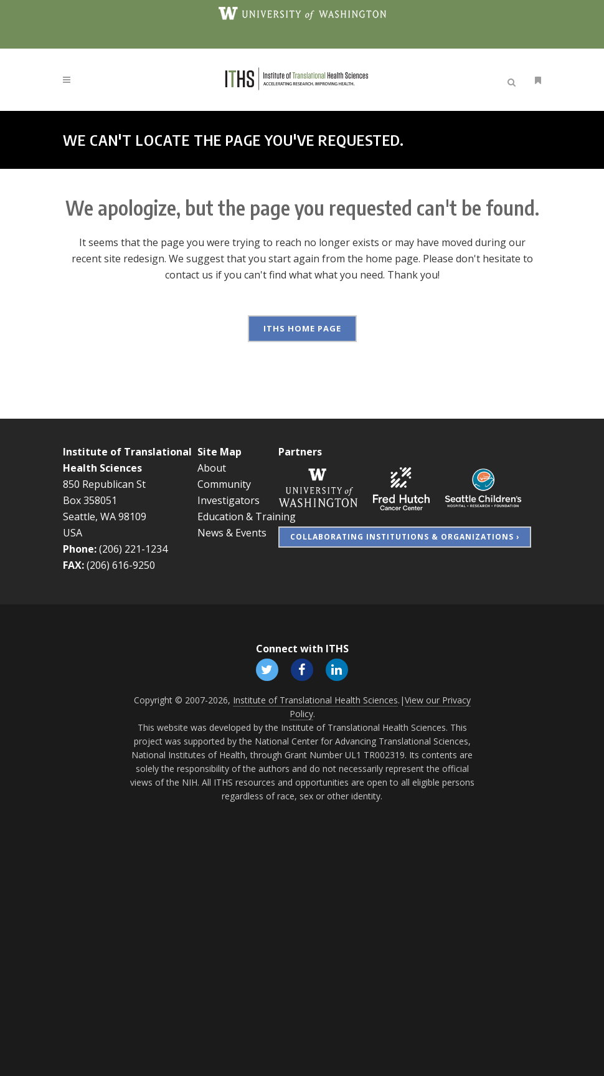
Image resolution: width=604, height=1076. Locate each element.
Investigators (228, 498)
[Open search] (513, 80)
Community (224, 482)
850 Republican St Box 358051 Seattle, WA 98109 (104, 498)
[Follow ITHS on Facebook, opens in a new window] (302, 667)
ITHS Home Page (302, 328)
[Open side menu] (535, 80)
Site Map (219, 450)
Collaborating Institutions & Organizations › (404, 535)
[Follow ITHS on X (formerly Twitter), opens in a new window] (267, 667)
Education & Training (246, 514)
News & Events (232, 531)
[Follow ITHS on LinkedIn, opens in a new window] (337, 667)
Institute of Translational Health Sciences (315, 699)
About (211, 466)
